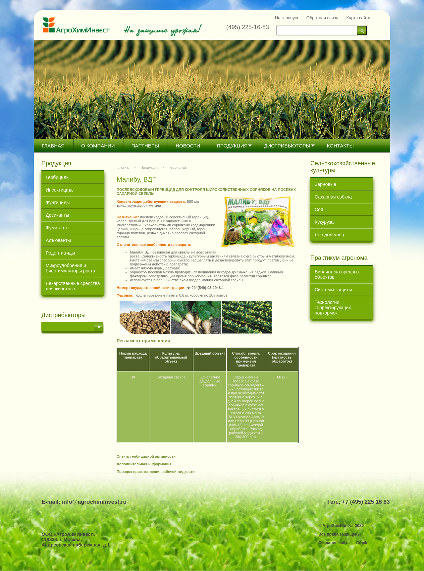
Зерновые (325, 184)
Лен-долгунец (329, 234)
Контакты (340, 145)
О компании (98, 145)
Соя (319, 209)
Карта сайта (358, 17)
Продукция (232, 145)
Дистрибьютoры (287, 145)
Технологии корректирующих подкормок (333, 307)
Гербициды (58, 177)
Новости (188, 145)
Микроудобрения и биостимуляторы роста (70, 268)
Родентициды (60, 253)
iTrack (361, 543)
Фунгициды (58, 202)
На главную (286, 17)
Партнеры (145, 145)
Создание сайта (333, 543)
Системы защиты (333, 289)
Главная (53, 145)
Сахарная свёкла (333, 197)
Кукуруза (324, 222)
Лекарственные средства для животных (73, 286)
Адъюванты (58, 240)
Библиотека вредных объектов (337, 274)
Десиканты (57, 215)
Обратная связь (322, 17)
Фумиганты (58, 227)
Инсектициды (60, 190)
